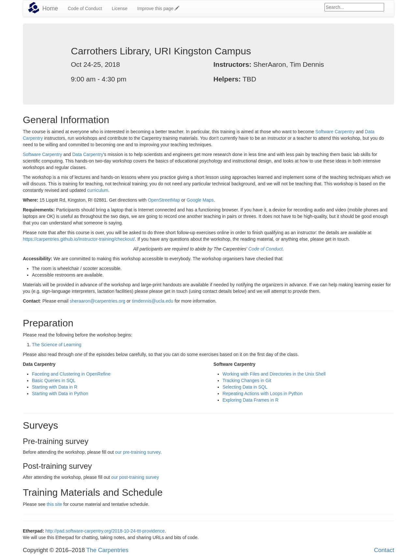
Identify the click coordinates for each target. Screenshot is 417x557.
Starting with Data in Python (60, 393)
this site (54, 504)
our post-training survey (135, 477)
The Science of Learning (56, 344)
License (119, 8)
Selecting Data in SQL (245, 387)
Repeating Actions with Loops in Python (263, 393)
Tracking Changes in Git (247, 380)
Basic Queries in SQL (54, 380)
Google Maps (200, 200)
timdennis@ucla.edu (152, 301)
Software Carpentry (335, 131)
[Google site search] (354, 7)
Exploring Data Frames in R (251, 400)
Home (50, 8)
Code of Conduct (85, 8)
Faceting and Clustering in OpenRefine (71, 374)
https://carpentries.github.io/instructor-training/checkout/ (79, 239)
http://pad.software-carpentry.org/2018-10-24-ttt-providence (105, 531)
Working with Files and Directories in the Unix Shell (274, 374)
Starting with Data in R (54, 387)
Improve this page (158, 8)
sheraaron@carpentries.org (98, 301)
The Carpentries (107, 550)
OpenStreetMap (164, 200)
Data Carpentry (87, 154)
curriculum (97, 190)
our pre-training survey (137, 452)
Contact (384, 550)
